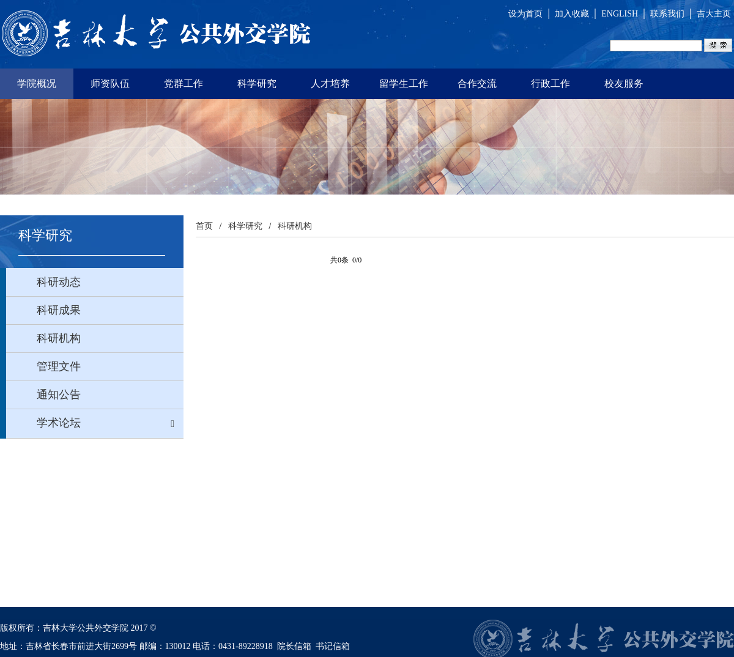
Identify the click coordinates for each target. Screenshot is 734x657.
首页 (204, 226)
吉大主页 (714, 13)
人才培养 (330, 83)
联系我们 (667, 13)
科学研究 (256, 83)
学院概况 (36, 83)
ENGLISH (619, 13)
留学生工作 (403, 83)
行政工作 (550, 83)
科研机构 (295, 226)
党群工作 (183, 83)
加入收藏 (572, 13)
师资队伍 (110, 83)
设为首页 (525, 13)
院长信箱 (294, 646)
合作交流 (477, 83)
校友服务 (623, 83)
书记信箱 (333, 646)
